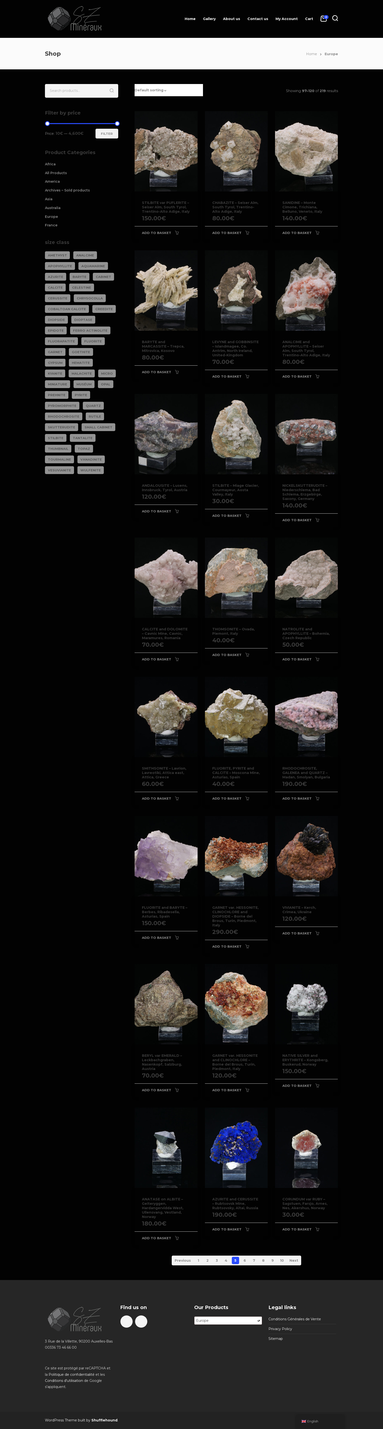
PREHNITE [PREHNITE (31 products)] (56, 395)
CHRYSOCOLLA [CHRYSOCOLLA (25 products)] (90, 298)
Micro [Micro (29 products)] (107, 373)
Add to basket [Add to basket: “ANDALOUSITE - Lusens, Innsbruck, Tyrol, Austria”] (156, 511)
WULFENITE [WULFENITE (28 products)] (90, 470)
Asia (49, 199)
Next (293, 1260)
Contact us (257, 19)
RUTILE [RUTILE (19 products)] (95, 416)
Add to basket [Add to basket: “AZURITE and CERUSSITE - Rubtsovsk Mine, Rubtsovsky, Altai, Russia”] (227, 1229)
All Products (56, 173)
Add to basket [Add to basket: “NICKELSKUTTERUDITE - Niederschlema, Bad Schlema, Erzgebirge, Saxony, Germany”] (297, 520)
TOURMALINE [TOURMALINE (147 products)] (59, 459)
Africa (50, 164)
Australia (53, 208)
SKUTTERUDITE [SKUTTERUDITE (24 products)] (61, 427)
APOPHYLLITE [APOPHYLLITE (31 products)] (60, 266)
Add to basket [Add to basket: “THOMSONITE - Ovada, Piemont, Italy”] (227, 655)
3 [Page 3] (217, 1260)
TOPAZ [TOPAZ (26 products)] (84, 449)
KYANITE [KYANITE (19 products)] (55, 373)
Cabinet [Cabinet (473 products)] (103, 277)
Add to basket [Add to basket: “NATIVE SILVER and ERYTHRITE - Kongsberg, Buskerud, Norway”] (297, 1086)
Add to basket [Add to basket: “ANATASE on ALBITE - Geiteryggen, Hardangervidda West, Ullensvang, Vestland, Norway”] (156, 1238)
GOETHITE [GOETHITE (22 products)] (81, 352)
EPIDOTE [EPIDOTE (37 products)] (56, 330)
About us (231, 19)
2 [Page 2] (207, 1260)
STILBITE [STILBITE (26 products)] (56, 438)
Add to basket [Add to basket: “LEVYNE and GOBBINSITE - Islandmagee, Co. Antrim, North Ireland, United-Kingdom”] (227, 376)
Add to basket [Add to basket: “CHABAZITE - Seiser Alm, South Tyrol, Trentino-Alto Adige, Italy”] (227, 233)
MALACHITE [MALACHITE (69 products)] (82, 373)
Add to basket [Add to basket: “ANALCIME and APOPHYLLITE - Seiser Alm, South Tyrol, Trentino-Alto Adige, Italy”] (297, 376)
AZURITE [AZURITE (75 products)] (55, 277)
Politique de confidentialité (72, 1374)
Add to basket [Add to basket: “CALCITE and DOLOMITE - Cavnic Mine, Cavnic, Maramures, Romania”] (156, 659)
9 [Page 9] (272, 1260)
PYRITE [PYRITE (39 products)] (81, 395)
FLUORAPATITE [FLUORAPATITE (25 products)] (61, 341)
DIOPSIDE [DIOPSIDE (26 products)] (56, 320)
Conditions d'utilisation (64, 1380)
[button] (169, 90)
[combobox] (228, 1320)
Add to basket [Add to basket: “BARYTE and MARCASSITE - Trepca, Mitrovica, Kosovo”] (156, 372)
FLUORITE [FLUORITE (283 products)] (93, 341)
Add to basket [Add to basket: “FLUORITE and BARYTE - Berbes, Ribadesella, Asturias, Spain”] (156, 938)
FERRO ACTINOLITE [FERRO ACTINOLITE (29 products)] (90, 330)
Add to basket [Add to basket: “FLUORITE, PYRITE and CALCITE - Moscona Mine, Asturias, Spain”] (227, 798)
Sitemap (275, 1338)
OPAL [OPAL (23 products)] (105, 384)
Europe (51, 216)
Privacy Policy (280, 1329)
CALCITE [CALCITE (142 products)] (55, 287)
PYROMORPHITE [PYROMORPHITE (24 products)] (62, 406)
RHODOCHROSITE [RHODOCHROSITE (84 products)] (63, 416)
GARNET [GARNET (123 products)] (55, 352)
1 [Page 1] (198, 1260)
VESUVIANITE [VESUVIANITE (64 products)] (59, 470)
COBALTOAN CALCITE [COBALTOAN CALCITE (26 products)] (67, 309)
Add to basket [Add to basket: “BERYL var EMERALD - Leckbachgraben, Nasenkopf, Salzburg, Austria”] (156, 1090)
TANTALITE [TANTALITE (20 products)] (83, 438)
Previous (183, 1260)
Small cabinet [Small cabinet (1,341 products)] (98, 427)
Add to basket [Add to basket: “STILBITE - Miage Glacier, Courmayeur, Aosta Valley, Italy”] (227, 516)
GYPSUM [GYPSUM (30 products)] (55, 363)
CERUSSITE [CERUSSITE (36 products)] (57, 298)
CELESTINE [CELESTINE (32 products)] (81, 287)
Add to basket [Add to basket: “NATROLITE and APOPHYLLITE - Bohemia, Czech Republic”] (297, 659)
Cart (309, 19)
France (51, 225)
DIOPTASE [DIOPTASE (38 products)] (83, 320)
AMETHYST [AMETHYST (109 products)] (57, 255)
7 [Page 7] (254, 1260)
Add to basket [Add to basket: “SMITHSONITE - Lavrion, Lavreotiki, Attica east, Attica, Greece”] (156, 798)
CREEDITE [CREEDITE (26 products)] (104, 309)
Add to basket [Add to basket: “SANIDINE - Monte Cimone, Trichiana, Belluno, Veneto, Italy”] (297, 233)
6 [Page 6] (245, 1260)
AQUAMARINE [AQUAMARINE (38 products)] (93, 266)
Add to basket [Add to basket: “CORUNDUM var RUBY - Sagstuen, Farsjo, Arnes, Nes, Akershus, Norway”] (297, 1229)
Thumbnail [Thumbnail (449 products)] (58, 449)
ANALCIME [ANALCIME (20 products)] (85, 255)
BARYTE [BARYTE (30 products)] (79, 277)
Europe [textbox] (228, 1320)
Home (190, 19)
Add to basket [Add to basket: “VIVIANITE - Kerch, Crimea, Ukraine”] (297, 933)
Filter (107, 134)
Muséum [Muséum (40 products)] (84, 384)
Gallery (209, 19)
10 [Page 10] (282, 1260)
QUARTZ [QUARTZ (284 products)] (93, 406)
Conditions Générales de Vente (294, 1319)
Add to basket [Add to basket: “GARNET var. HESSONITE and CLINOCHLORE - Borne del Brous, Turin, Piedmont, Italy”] (227, 1090)
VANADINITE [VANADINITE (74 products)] (91, 459)
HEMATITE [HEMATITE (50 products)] (81, 363)
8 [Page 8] (263, 1260)
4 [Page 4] (226, 1260)
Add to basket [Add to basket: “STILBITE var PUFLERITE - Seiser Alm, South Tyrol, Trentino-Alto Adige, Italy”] (156, 233)
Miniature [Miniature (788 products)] (57, 384)
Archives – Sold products (67, 190)
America (52, 181)
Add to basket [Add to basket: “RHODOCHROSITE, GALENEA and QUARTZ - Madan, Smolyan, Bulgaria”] (297, 798)
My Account (287, 19)
